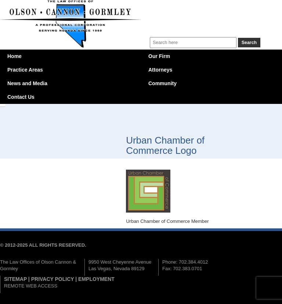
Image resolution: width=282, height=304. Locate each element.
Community (162, 83)
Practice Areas (25, 70)
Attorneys (160, 70)
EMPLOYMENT (96, 279)
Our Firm (159, 56)
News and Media (27, 83)
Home (14, 56)
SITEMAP (15, 279)
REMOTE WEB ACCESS (30, 286)
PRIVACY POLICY (52, 279)
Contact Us (21, 97)
